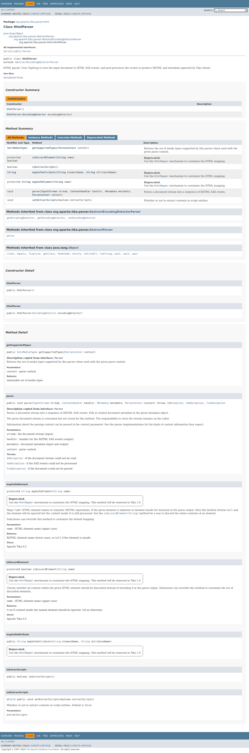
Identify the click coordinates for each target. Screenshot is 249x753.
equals (21, 253)
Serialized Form (13, 77)
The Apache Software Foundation (43, 749)
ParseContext (67, 148)
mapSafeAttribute (44, 172)
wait (118, 253)
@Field (11, 699)
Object (73, 247)
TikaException (215, 403)
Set (9, 148)
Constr (35, 14)
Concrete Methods (69, 137)
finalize (34, 253)
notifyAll (90, 253)
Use (38, 4)
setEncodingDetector (82, 217)
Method (46, 14)
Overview (6, 4)
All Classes (8, 9)
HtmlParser (14, 109)
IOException (175, 403)
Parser (26, 51)
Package (19, 4)
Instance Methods (40, 137)
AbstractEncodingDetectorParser (37, 62)
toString (106, 253)
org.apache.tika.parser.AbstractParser (31, 36)
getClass (49, 253)
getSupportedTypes (44, 148)
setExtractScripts (44, 200)
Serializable (12, 51)
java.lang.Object (13, 33)
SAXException (195, 403)
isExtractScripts (44, 167)
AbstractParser (101, 229)
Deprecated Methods (101, 137)
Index (69, 4)
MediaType (19, 148)
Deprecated (57, 4)
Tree (45, 4)
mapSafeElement (42, 181)
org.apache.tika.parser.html (32, 21)
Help (77, 4)
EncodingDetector (34, 114)
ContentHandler (80, 191)
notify (76, 253)
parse (36, 191)
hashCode (63, 253)
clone (10, 253)
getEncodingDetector (20, 217)
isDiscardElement (44, 157)
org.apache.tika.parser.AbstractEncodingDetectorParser (47, 39)
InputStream (49, 191)
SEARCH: (208, 10)
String (61, 157)
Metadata (111, 191)
